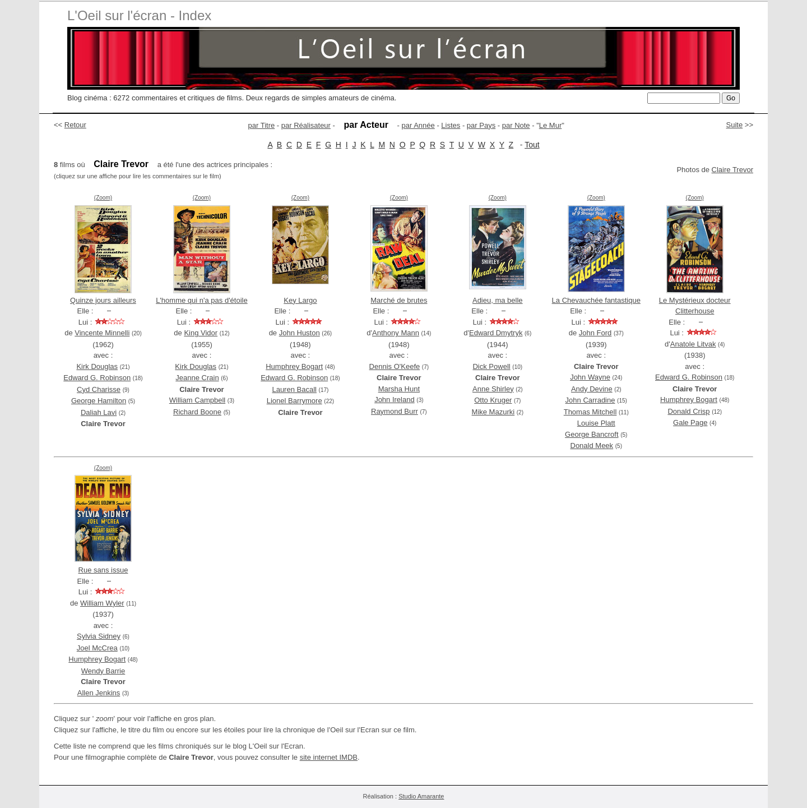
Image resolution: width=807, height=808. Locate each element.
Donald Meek (592, 445)
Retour (75, 125)
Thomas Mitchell (590, 412)
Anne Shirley (493, 389)
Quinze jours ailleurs (103, 300)
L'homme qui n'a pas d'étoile (202, 300)
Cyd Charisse (98, 389)
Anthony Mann (395, 333)
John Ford (595, 333)
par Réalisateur (306, 125)
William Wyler (102, 603)
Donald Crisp (688, 411)
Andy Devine (592, 389)
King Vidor (200, 333)
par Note (516, 125)
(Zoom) (103, 198)
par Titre (261, 125)
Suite (734, 125)
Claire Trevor (732, 169)
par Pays (481, 125)
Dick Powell (491, 366)
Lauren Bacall (294, 389)
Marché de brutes (398, 300)
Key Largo (300, 300)
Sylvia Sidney (98, 636)
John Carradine (590, 400)
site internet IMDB (329, 757)
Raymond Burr (394, 411)
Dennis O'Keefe (394, 366)
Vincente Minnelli (102, 333)
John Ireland (394, 399)
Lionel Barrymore (294, 400)
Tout (532, 144)
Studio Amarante (421, 796)
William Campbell (197, 400)
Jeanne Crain (197, 377)
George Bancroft (591, 434)
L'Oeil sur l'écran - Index (139, 15)
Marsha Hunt (399, 389)
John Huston (299, 333)
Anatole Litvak (693, 344)
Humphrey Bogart (294, 366)
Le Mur (550, 125)
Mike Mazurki (493, 412)
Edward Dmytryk (495, 333)
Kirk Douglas (97, 366)
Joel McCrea (97, 648)
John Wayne (590, 377)
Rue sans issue (103, 570)
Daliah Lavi (99, 412)
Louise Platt (596, 423)
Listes (450, 125)
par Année (417, 125)
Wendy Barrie (103, 671)
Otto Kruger (493, 400)
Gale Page (690, 422)
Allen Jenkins (98, 693)
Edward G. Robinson (97, 377)
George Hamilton (98, 400)
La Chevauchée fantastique (596, 300)
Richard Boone (197, 412)
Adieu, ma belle (497, 300)
